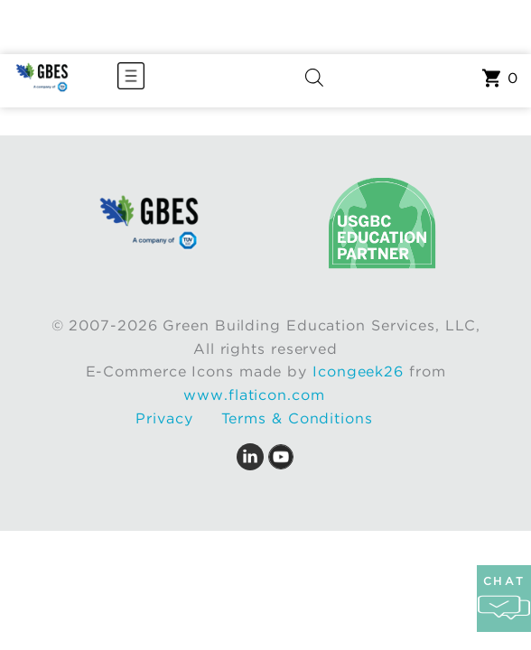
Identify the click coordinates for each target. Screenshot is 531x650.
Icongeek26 (358, 371)
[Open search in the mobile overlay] (314, 80)
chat (504, 598)
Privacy (163, 418)
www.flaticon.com (253, 395)
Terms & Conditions (297, 418)
